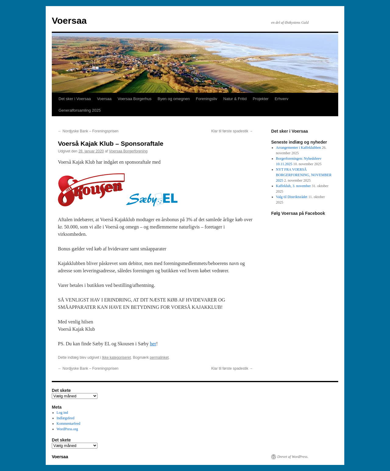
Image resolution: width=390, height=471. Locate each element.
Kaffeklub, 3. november (293, 186)
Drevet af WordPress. (292, 457)
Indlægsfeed (66, 418)
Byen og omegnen (174, 98)
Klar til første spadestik (232, 131)
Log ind (62, 412)
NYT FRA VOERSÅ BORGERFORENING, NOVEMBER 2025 (304, 175)
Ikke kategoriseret (116, 357)
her (153, 343)
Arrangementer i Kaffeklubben (298, 147)
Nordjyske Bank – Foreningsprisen (88, 131)
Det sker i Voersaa (74, 98)
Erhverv (281, 98)
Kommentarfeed (68, 423)
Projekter (260, 98)
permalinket (159, 357)
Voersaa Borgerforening (128, 151)
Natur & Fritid (235, 98)
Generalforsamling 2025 (79, 110)
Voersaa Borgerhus (134, 98)
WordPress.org (67, 429)
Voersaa (69, 21)
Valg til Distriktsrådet (291, 197)
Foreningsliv (206, 98)
